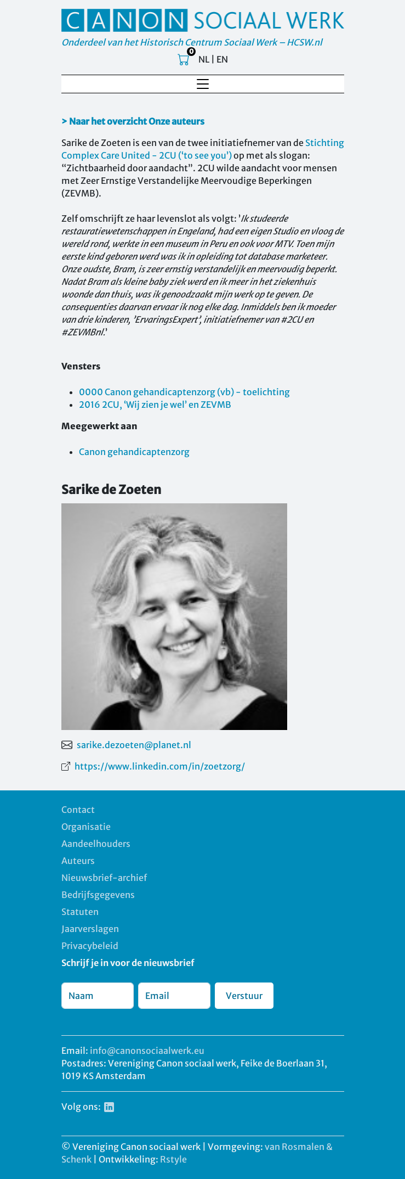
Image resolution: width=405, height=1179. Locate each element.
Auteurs (78, 860)
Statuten (80, 911)
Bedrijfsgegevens (98, 894)
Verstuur (244, 995)
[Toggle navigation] (203, 84)
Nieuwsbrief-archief (104, 877)
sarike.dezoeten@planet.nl (134, 744)
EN (222, 59)
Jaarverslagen (90, 928)
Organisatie (86, 826)
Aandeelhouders (95, 843)
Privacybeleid (89, 945)
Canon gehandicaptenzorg (134, 451)
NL (203, 59)
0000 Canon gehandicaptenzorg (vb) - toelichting (184, 391)
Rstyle (173, 1159)
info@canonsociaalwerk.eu (147, 1050)
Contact (78, 809)
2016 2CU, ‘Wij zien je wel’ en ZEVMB (155, 404)
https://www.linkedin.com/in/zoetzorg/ (160, 766)
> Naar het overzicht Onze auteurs (132, 121)
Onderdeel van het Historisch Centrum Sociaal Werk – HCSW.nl (191, 42)
